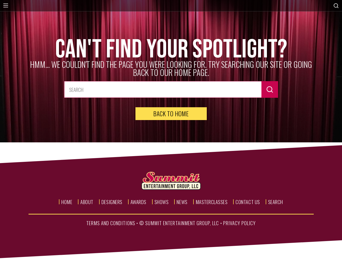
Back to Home (170, 113)
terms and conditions (110, 223)
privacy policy (239, 223)
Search (275, 201)
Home (66, 201)
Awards (138, 201)
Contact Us (248, 201)
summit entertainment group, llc (182, 223)
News (182, 201)
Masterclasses (212, 201)
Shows (161, 201)
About (86, 201)
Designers (111, 201)
